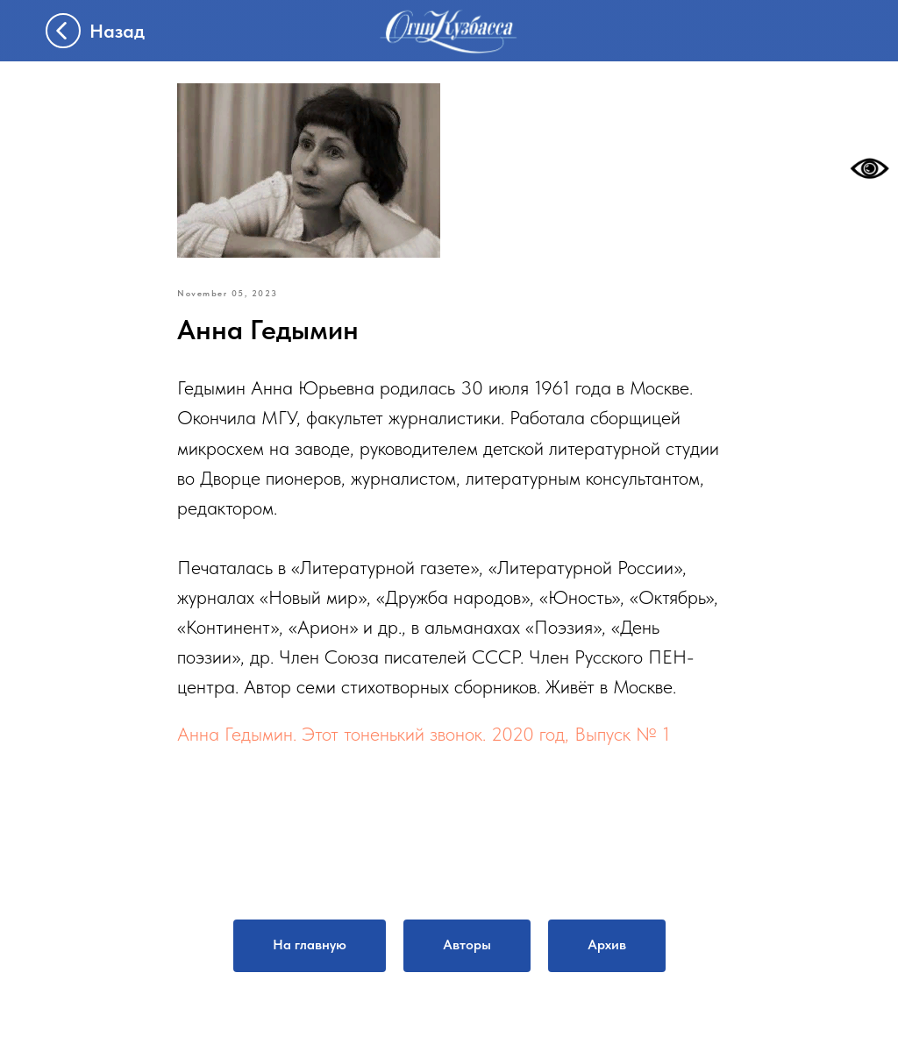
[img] (449, 31)
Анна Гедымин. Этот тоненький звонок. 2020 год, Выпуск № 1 (423, 733)
